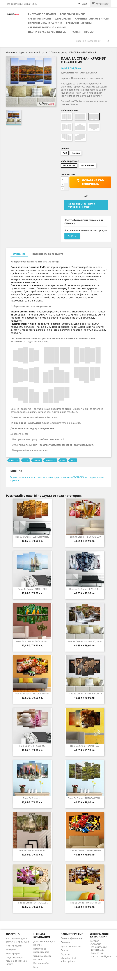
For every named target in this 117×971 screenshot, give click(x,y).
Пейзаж (37, 460)
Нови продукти (14, 945)
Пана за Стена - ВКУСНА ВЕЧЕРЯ (32, 693)
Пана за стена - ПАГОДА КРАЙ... (85, 798)
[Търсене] (92, 41)
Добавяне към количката (90, 182)
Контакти (11, 949)
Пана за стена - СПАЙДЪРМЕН (85, 850)
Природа (14, 460)
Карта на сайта (41, 963)
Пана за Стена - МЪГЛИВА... (32, 850)
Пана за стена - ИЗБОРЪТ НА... (32, 641)
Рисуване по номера (42, 14)
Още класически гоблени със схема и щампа (16, 960)
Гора (26, 460)
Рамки (76, 32)
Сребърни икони (39, 18)
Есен (63, 460)
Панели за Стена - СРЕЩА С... (84, 589)
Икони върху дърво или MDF (48, 32)
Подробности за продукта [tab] (47, 253)
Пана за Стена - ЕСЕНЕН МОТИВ (32, 536)
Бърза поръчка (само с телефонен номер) (81, 205)
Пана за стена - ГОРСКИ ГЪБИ (85, 902)
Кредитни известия (71, 946)
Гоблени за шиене (72, 14)
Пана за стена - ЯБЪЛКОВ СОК (85, 536)
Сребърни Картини (79, 23)
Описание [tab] (19, 253)
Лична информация (71, 938)
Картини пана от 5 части (92, 18)
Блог (35, 967)
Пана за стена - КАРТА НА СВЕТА (85, 693)
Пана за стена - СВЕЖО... (32, 745)
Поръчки (65, 942)
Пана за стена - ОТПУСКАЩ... (32, 902)
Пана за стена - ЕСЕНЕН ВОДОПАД (85, 641)
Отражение (50, 460)
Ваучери (65, 954)
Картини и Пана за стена (45, 23)
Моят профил (13, 953)
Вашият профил (72, 934)
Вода (73, 460)
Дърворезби (63, 18)
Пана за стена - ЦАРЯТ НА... (84, 745)
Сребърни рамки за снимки (47, 27)
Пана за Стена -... (32, 798)
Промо (89, 32)
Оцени (72, 236)
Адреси (65, 950)
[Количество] (64, 179)
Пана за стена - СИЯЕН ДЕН (32, 589)
